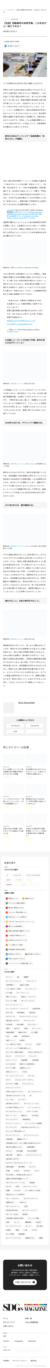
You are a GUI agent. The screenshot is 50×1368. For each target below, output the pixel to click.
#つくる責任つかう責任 (13, 1044)
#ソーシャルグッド (34, 1107)
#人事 (25, 1230)
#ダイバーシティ (11, 1115)
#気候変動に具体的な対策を (15, 1218)
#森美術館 (10, 214)
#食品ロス (24, 1115)
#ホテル (8, 1080)
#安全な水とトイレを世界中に (15, 1194)
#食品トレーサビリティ (28, 997)
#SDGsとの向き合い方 (35, 1052)
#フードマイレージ (23, 993)
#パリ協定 (9, 993)
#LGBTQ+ (27, 1171)
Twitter (7, 1341)
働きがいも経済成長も (14, 926)
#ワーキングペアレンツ (13, 1226)
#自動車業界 (31, 1147)
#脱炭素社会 (26, 1119)
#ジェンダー (33, 1056)
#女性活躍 (19, 1151)
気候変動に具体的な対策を (15, 949)
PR (7, 875)
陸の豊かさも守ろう (33, 954)
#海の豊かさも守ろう (13, 1103)
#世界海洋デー (26, 1036)
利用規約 (6, 1361)
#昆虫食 (32, 1183)
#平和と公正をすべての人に (15, 1092)
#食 (18, 977)
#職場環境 (28, 1222)
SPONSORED (35, 885)
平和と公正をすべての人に (15, 959)
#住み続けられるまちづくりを (15, 1095)
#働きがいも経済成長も (27, 1064)
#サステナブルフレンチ (33, 1155)
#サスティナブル (29, 1020)
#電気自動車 (10, 1167)
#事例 (15, 1036)
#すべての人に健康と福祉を (15, 1052)
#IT (31, 1095)
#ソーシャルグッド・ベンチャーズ (17, 1009)
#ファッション (36, 1028)
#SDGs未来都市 (32, 1151)
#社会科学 (32, 1012)
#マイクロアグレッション (14, 1111)
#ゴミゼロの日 (10, 1064)
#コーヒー (17, 1222)
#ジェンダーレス (30, 989)
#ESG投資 (9, 1024)
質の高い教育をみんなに (15, 908)
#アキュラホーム (28, 1084)
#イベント (9, 977)
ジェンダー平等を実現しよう (16, 912)
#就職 (8, 1190)
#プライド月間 (10, 1068)
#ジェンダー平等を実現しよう (15, 1131)
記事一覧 (28, 1318)
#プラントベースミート (13, 1123)
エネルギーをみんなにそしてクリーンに (20, 922)
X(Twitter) (15, 725)
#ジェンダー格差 (33, 1218)
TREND (29, 880)
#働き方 (19, 1155)
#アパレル (28, 1044)
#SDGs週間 (20, 1024)
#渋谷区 (38, 1222)
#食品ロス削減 (24, 985)
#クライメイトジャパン (31, 1135)
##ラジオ (9, 1151)
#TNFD (25, 1072)
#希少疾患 (39, 1226)
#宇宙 (17, 1186)
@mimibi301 (11, 210)
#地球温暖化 (21, 1012)
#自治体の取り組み (12, 1210)
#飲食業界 (24, 1060)
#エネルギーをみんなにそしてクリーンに (19, 1163)
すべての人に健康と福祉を (15, 903)
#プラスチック (20, 1056)
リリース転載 (21, 885)
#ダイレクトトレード (13, 1206)
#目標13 (8, 1230)
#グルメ (37, 1171)
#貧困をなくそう (25, 1068)
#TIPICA (34, 1230)
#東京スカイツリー (12, 1072)
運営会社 (34, 1361)
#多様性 (22, 1040)
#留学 (8, 1028)
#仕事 (26, 1206)
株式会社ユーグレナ (17, 383)
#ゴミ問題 (34, 1032)
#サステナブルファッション (29, 1016)
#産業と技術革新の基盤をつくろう (17, 1179)
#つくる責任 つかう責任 (32, 1190)
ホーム (5, 1318)
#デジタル (31, 1076)
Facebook (34, 725)
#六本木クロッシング (20, 212)
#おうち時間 (10, 1234)
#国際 (41, 1238)
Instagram (19, 1341)
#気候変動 (35, 1060)
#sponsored (28, 214)
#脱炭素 (24, 1214)
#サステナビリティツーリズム (15, 1183)
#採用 (8, 1222)
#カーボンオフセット (35, 1092)
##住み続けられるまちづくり (30, 1127)
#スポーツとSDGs (32, 1111)
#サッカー (28, 1226)
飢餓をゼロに (28, 898)
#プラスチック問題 (12, 1084)
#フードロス (10, 1100)
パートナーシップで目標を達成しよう (19, 963)
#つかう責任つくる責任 (13, 989)
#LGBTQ (16, 1171)
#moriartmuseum (19, 214)
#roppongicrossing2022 (35, 212)
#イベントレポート (12, 1119)
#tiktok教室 (12, 216)
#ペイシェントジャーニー (14, 1005)
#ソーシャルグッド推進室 (33, 1123)
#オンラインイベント (30, 1186)
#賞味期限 (21, 1234)
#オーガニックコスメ (28, 1001)
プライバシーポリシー (19, 1361)
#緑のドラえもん (11, 997)
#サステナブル (10, 1016)
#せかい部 (9, 1012)
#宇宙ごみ (23, 1202)
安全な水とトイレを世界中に (16, 917)
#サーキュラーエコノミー (14, 981)
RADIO (8, 880)
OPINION (19, 880)
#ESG (7, 1036)
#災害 (26, 1028)
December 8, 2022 (12, 331)
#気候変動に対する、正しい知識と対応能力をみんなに (23, 1143)
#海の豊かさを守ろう (10, 31)
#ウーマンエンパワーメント (15, 1076)
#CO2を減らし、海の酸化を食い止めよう (19, 1175)
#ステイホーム (31, 981)
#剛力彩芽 (9, 1155)
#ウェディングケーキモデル (24, 1080)
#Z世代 (38, 1044)
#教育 (17, 1230)
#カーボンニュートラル (31, 1103)
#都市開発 (21, 1167)
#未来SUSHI (12, 320)
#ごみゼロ (17, 1190)
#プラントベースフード (13, 1088)
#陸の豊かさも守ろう (13, 1020)
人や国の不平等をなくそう (15, 936)
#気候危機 (9, 1139)
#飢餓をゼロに (30, 1238)
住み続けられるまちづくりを (16, 940)
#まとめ (8, 1056)
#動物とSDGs (22, 1032)
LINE (15, 731)
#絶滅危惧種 (10, 1032)
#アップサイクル (11, 1127)
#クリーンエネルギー (12, 1198)
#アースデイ (22, 1100)
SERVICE (9, 885)
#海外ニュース (10, 1040)
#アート (19, 216)
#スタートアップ (11, 1060)
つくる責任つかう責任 (14, 945)
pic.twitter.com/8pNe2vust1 (19, 324)
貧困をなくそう (12, 898)
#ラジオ (8, 1186)
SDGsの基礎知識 (31, 1322)
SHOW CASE (17, 875)
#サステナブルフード (30, 1198)
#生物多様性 (36, 1009)
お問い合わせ (8, 1326)
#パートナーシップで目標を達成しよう (18, 1048)
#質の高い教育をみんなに (14, 1147)
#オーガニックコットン (30, 1210)
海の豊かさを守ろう (12, 46)
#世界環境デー (10, 985)
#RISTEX (17, 1028)
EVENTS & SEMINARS (33, 875)
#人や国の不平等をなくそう (15, 1107)
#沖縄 (8, 1171)
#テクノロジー (32, 1024)
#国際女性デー (10, 1202)
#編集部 (26, 977)
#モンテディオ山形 (12, 1214)
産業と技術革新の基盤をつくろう (18, 931)
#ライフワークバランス (13, 1238)
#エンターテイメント (13, 1135)
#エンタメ (32, 1167)
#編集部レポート (22, 1139)
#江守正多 (35, 1115)
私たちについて (9, 1322)
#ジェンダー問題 (11, 1001)
